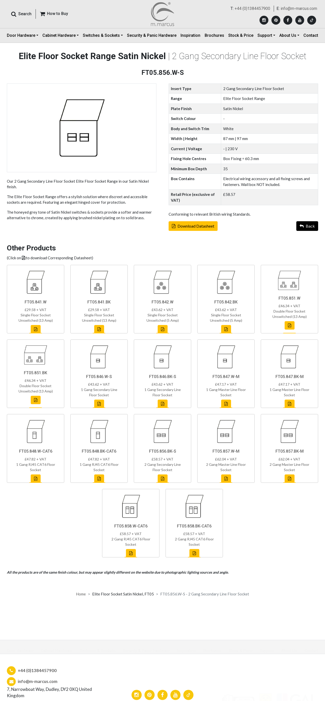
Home (81, 594)
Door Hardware (20, 650)
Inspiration (190, 36)
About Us (289, 650)
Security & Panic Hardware (151, 36)
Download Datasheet (193, 228)
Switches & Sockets (98, 650)
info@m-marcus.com (299, 9)
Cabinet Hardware (56, 650)
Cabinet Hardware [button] (59, 36)
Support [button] (264, 36)
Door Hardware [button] (21, 36)
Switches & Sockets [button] (101, 36)
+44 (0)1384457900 (252, 9)
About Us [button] (287, 36)
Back (307, 228)
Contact (310, 36)
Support (267, 650)
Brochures (214, 36)
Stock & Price (240, 36)
